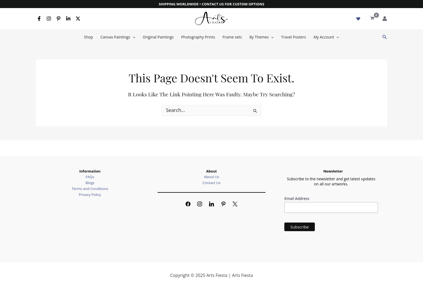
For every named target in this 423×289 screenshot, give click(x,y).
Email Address (296, 198)
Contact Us (211, 182)
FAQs (90, 176)
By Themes (261, 37)
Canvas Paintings (118, 37)
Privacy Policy (90, 194)
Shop (88, 37)
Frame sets (232, 37)
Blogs (90, 182)
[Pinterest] (58, 18)
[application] (132, 37)
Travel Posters (293, 37)
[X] (78, 18)
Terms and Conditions (90, 188)
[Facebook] (39, 18)
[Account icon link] (384, 18)
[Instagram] (49, 18)
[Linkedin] (68, 18)
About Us (211, 176)
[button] (384, 37)
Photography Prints (198, 37)
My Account (326, 37)
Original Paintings (158, 37)
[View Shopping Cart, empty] (372, 18)
